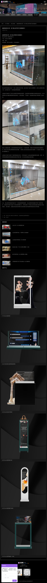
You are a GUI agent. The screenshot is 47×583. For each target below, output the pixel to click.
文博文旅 (24, 14)
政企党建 (36, 14)
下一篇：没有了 (5, 217)
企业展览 (7, 14)
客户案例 (7, 23)
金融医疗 (19, 14)
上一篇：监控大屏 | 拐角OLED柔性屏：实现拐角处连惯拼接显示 (15, 215)
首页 (3, 23)
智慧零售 (13, 14)
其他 (40, 14)
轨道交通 (30, 14)
